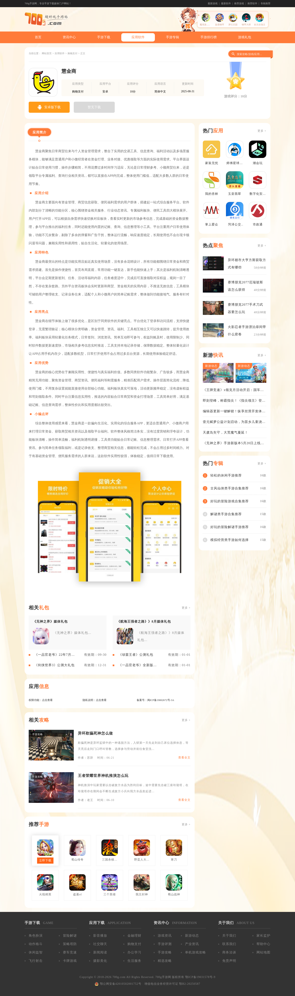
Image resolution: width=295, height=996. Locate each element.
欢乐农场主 (259, 24)
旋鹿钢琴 (219, 24)
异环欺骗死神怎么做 (95, 733)
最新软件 (226, 3)
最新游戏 (213, 3)
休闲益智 (36, 952)
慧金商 (68, 71)
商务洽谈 (229, 952)
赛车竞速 (70, 952)
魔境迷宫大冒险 (208, 24)
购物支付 (72, 53)
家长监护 (263, 935)
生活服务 (134, 960)
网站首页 (47, 53)
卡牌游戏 (70, 960)
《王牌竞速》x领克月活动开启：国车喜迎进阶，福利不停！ (233, 390)
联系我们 (229, 944)
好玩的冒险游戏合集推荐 (229, 501)
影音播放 (100, 935)
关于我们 (229, 935)
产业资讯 (192, 944)
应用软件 (138, 37)
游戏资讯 (165, 935)
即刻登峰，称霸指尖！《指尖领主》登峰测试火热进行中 (234, 401)
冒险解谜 (70, 935)
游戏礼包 (244, 37)
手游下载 (103, 37)
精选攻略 (165, 960)
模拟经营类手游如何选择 (229, 540)
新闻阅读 (100, 952)
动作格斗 (36, 944)
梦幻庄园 (232, 24)
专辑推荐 (265, 3)
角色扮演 (36, 935)
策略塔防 (70, 944)
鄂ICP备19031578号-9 (200, 977)
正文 (82, 53)
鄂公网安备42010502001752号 (120, 983)
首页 (38, 37)
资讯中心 (69, 37)
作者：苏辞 (85, 757)
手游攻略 (165, 952)
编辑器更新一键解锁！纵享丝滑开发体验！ (232, 411)
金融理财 (134, 935)
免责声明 (229, 960)
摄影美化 (100, 960)
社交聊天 (100, 944)
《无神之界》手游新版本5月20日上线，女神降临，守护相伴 (233, 443)
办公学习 (134, 952)
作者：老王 (85, 800)
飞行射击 (36, 960)
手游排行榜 (208, 37)
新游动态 (192, 935)
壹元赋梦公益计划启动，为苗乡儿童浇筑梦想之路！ (234, 422)
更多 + (186, 607)
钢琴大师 (246, 24)
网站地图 (263, 952)
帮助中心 (263, 944)
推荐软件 (252, 3)
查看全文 (184, 757)
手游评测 (165, 944)
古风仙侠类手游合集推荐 (229, 488)
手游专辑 (172, 37)
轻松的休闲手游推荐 (226, 475)
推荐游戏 (239, 3)
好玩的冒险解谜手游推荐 (229, 527)
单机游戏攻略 (195, 952)
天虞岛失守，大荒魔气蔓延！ (225, 432)
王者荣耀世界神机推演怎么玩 (103, 776)
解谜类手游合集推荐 (226, 514)
